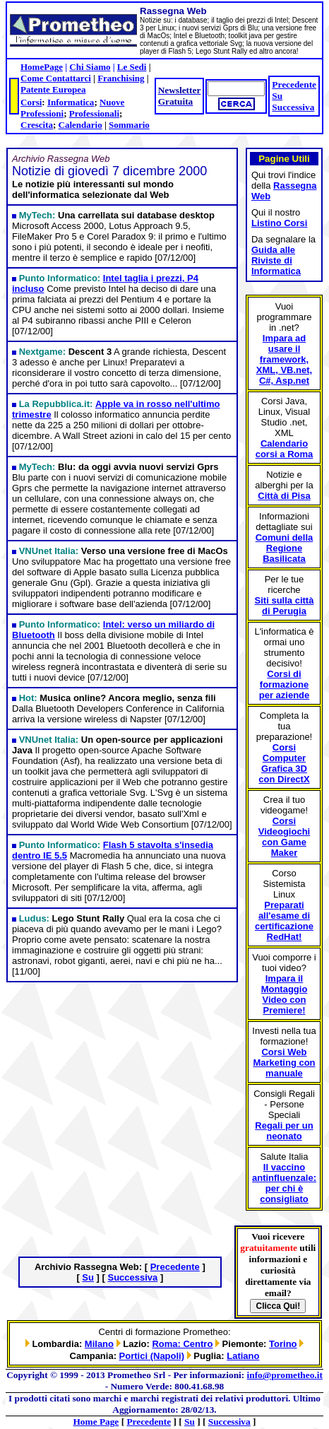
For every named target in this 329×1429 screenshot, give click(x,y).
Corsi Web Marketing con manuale (284, 1062)
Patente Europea (53, 89)
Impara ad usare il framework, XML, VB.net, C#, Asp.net (284, 359)
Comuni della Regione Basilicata (284, 548)
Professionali (94, 113)
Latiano (243, 1356)
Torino (283, 1344)
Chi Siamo (89, 66)
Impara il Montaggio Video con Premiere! (284, 994)
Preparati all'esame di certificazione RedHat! (284, 921)
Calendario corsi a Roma (284, 448)
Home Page (96, 1421)
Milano (99, 1344)
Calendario (80, 124)
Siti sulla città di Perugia (284, 605)
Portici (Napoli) (151, 1356)
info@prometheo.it (285, 1375)
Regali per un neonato (284, 1130)
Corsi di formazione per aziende (284, 684)
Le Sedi (132, 66)
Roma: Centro (182, 1344)
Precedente (294, 84)
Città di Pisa (284, 495)
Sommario (129, 124)
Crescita (36, 124)
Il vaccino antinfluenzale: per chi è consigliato (284, 1183)
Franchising (120, 78)
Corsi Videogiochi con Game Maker (284, 837)
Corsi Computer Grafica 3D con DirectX (283, 763)
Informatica (70, 102)
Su (277, 95)
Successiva (293, 107)
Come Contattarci (55, 78)
